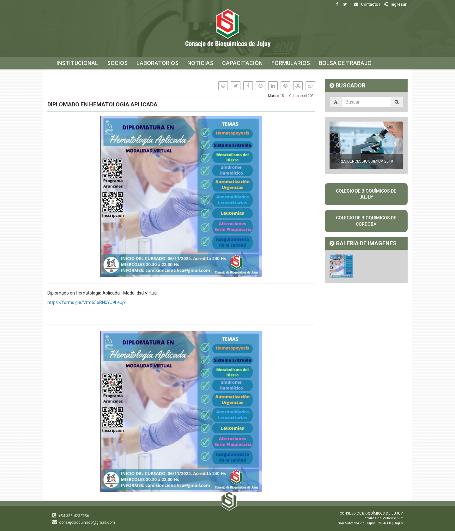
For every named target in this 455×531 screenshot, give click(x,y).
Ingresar (394, 4)
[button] (310, 337)
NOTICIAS (200, 63)
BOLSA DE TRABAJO (345, 63)
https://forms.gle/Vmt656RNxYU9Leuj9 (86, 302)
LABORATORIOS (157, 63)
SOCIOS (117, 63)
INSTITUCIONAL (77, 63)
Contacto (365, 4)
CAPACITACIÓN (242, 63)
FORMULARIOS (290, 63)
